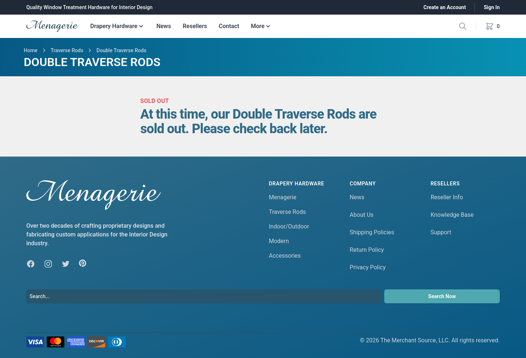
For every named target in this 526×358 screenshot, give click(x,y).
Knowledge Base (452, 214)
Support (441, 232)
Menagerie (282, 197)
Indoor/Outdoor (289, 226)
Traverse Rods (287, 211)
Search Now (442, 296)
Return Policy (367, 249)
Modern (279, 241)
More (261, 26)
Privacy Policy (368, 267)
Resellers (195, 26)
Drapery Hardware (117, 26)
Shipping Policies (372, 232)
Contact (229, 26)
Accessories (285, 255)
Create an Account (444, 7)
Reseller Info (447, 197)
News (163, 26)
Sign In (492, 7)
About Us (361, 214)
